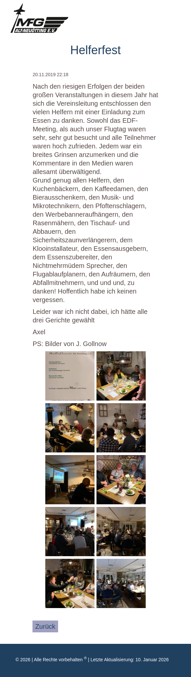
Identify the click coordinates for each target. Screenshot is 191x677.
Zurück (45, 626)
